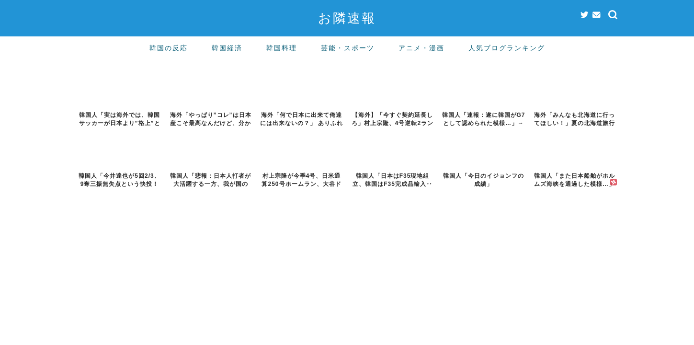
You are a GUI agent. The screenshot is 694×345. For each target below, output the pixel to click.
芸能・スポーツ (348, 48)
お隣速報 (347, 18)
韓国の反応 (168, 48)
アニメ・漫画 (421, 48)
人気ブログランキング (506, 48)
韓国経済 (227, 48)
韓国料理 (281, 48)
